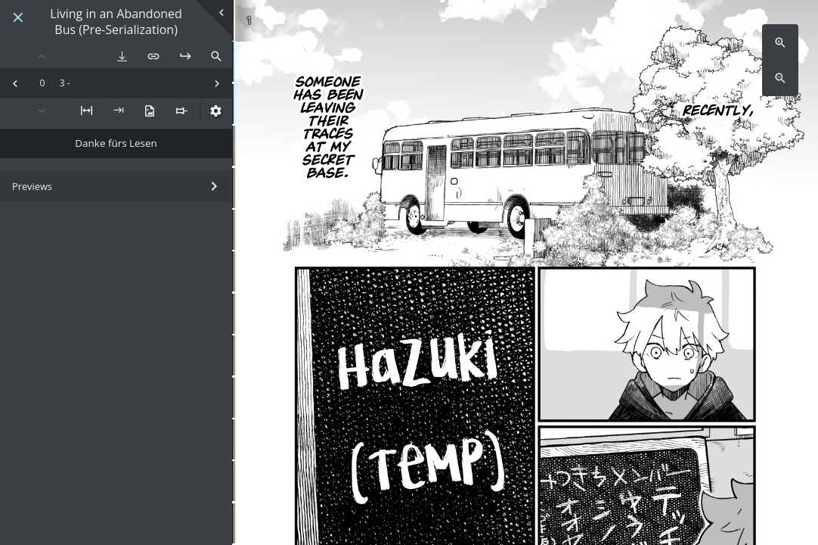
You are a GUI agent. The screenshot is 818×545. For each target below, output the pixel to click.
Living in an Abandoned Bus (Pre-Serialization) (116, 22)
